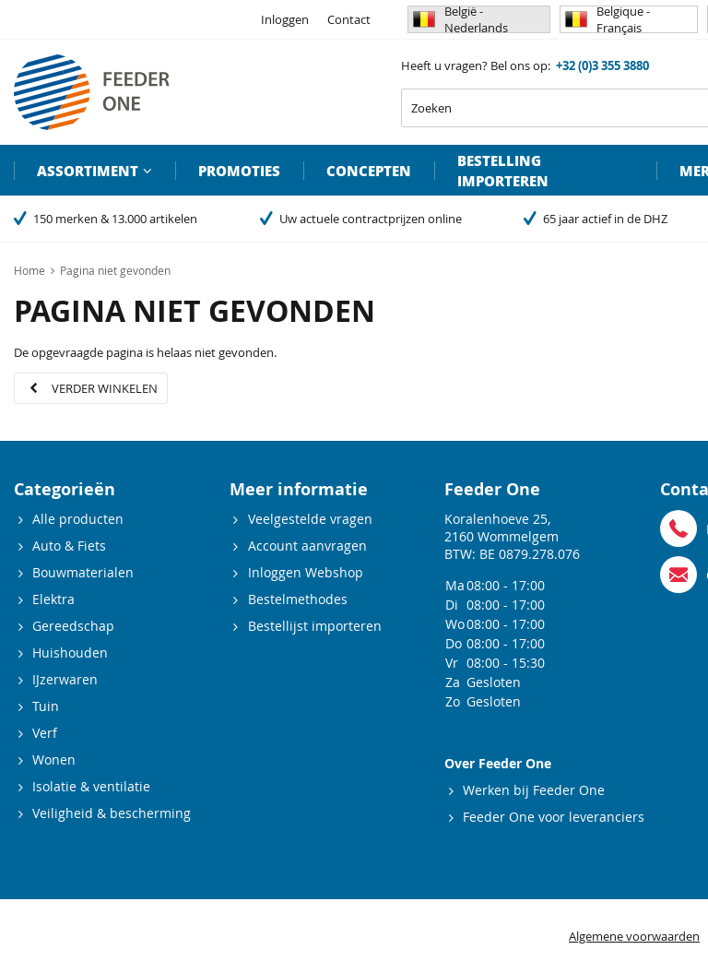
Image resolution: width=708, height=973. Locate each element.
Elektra (53, 599)
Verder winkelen (105, 388)
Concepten (368, 170)
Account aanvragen (307, 545)
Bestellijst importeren (315, 626)
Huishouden (70, 652)
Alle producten (78, 519)
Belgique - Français (607, 19)
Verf (44, 733)
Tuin (45, 706)
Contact (349, 19)
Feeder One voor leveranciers (553, 816)
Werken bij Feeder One (534, 790)
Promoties (239, 170)
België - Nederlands (460, 19)
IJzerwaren (65, 679)
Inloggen (285, 19)
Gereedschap (73, 626)
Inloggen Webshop (305, 572)
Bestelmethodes (298, 599)
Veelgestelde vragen (310, 519)
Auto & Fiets (69, 545)
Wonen (54, 759)
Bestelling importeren (503, 170)
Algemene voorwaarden (634, 936)
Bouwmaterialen (83, 572)
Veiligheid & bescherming (111, 813)
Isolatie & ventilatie (91, 786)
